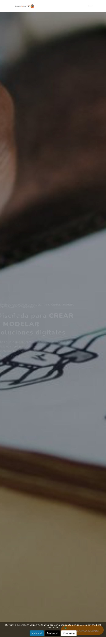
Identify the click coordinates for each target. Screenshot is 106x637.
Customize (69, 633)
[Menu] (90, 6)
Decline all (52, 633)
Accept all (36, 633)
